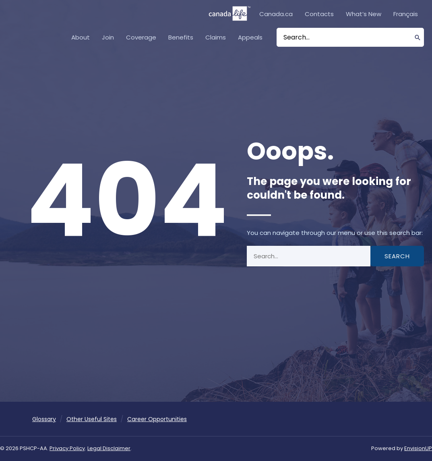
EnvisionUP (418, 448)
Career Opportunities (157, 419)
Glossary (44, 419)
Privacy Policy (67, 448)
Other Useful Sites (91, 419)
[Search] (418, 37)
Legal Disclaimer (108, 448)
